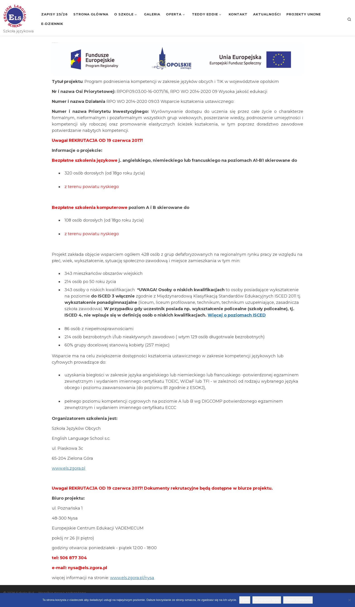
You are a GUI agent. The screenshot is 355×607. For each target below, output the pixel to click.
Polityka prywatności (298, 600)
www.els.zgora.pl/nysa (132, 577)
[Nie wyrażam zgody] (349, 600)
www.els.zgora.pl (68, 468)
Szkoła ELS (25, 593)
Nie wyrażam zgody (266, 600)
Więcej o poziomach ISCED (237, 315)
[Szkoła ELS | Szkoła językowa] (14, 15)
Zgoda (245, 600)
